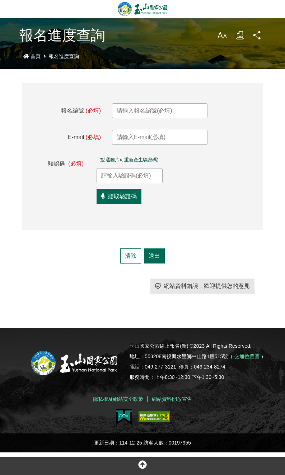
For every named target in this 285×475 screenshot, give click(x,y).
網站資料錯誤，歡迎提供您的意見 (202, 308)
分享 (257, 37)
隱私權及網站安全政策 (118, 421)
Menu (9, 8)
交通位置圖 (247, 379)
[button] (142, 466)
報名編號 (81, 111)
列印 (239, 37)
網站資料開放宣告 (172, 421)
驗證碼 (66, 164)
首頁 (32, 56)
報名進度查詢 (64, 56)
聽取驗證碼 (119, 219)
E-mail (84, 137)
